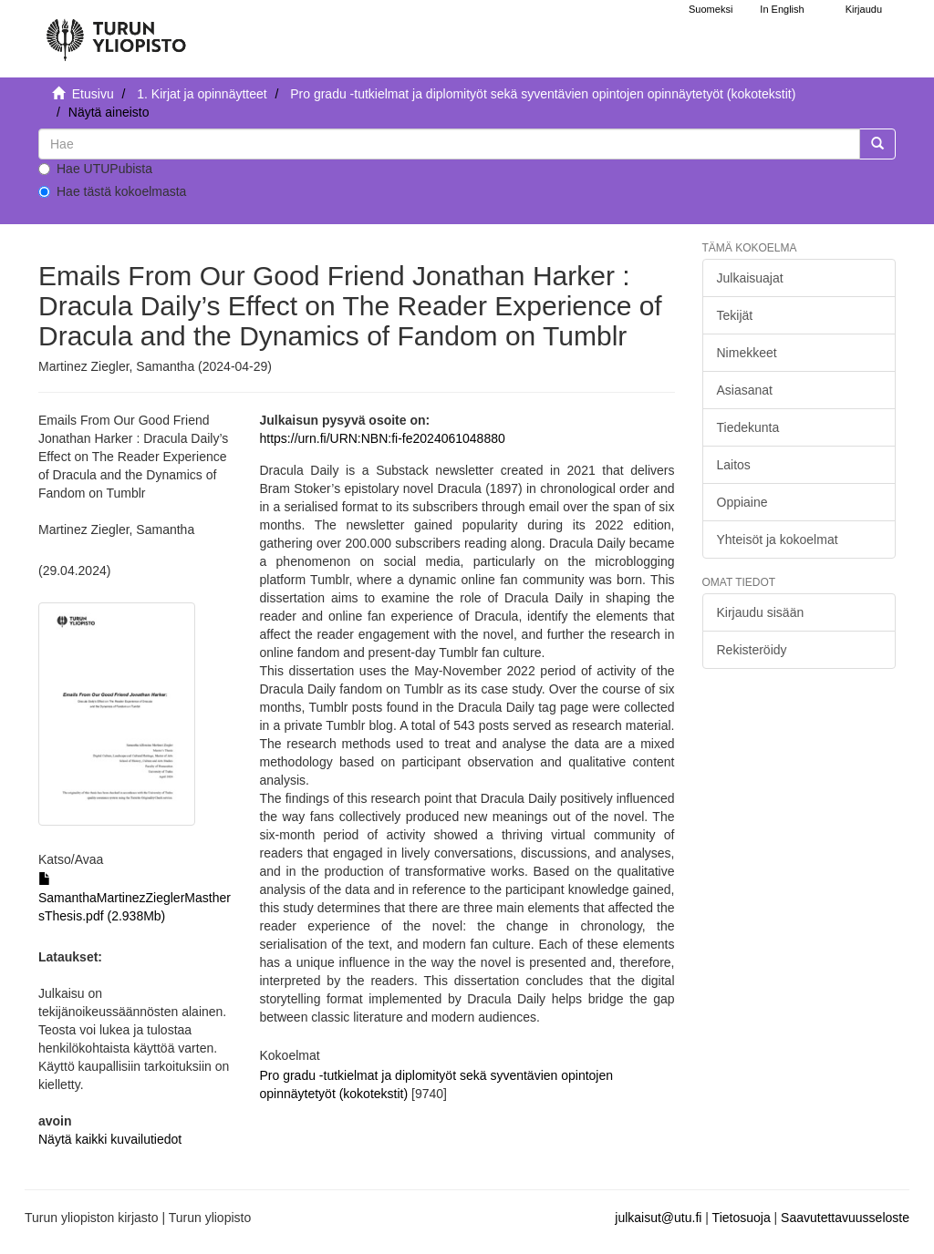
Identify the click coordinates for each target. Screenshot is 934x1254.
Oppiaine (742, 502)
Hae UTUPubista (95, 168)
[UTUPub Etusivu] (116, 32)
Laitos (734, 464)
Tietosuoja (741, 1217)
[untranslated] (449, 143)
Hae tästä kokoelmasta (112, 191)
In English (782, 9)
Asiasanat (745, 390)
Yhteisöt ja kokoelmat (777, 539)
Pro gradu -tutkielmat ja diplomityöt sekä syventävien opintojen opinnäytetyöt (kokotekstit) (542, 94)
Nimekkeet (747, 352)
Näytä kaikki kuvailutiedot (110, 1139)
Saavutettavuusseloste (845, 1217)
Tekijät (735, 315)
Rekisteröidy (752, 649)
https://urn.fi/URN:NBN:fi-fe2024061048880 (382, 438)
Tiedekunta (748, 427)
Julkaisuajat (750, 278)
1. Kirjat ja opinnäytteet (201, 94)
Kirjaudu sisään (760, 612)
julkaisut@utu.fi (658, 1217)
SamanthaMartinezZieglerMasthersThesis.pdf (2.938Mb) (134, 897)
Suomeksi (710, 9)
